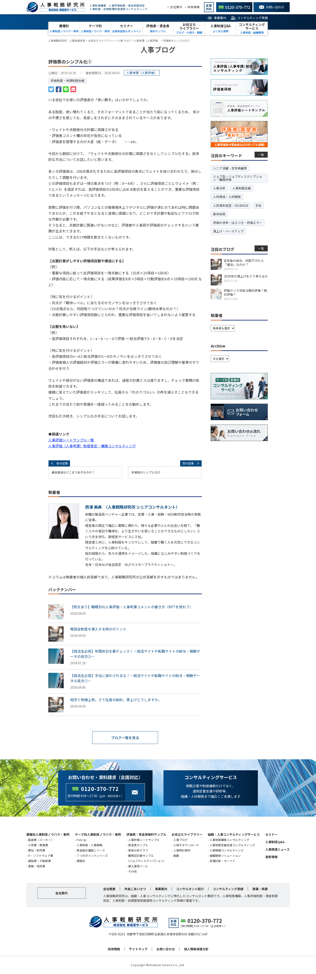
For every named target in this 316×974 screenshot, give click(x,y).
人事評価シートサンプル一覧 (71, 440)
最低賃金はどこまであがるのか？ (73, 472)
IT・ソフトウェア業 (40, 855)
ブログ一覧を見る (125, 737)
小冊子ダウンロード (186, 845)
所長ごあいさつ (135, 889)
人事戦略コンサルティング (227, 850)
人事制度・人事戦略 (89, 845)
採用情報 (114, 949)
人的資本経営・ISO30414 (230, 205)
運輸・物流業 (36, 866)
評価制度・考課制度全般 (67, 80)
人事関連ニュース (277, 849)
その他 (132, 871)
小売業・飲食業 (38, 845)
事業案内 (220, 18)
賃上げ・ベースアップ (228, 231)
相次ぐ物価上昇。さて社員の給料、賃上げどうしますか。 (116, 699)
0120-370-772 (100, 788)
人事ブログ (180, 840)
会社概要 (109, 889)
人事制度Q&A (275, 842)
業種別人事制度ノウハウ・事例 (47, 834)
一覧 (261, 155)
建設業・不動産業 (39, 861)
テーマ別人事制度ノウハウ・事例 (98, 834)
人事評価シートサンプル (144, 840)
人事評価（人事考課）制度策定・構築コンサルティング (92, 445)
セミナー (271, 834)
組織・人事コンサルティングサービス (234, 834)
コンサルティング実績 (252, 18)
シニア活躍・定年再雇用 (230, 168)
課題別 (81, 861)
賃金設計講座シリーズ (91, 850)
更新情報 (271, 857)
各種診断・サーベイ (222, 861)
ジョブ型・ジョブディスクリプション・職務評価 (237, 178)
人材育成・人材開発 (227, 196)
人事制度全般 (241, 188)
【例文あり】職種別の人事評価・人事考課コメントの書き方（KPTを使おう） (131, 606)
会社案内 (61, 893)
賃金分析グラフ (138, 850)
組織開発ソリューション (225, 855)
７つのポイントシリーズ (92, 855)
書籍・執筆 (260, 889)
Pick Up (81, 840)
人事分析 (219, 188)
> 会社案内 (174, 7)
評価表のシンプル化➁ (146, 472)
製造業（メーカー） (41, 840)
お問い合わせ (165, 949)
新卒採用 (219, 214)
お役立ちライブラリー (187, 834)
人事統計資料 (181, 850)
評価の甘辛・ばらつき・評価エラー (237, 222)
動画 (176, 855)
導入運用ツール (138, 866)
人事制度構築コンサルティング (229, 840)
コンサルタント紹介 (190, 889)
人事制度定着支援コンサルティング (232, 845)
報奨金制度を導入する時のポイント (98, 629)
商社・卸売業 (36, 850)
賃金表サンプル (138, 845)
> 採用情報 (192, 7)
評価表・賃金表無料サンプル (146, 834)
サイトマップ (138, 949)
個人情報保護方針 (196, 949)
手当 (258, 205)
